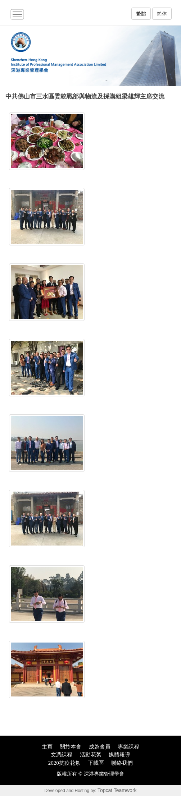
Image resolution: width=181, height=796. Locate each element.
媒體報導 (119, 755)
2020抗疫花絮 (64, 763)
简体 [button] (162, 14)
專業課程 (128, 747)
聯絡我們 (122, 763)
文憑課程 (61, 755)
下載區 (96, 763)
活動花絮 (90, 755)
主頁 (47, 747)
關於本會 (70, 747)
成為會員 (99, 747)
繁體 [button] (141, 14)
